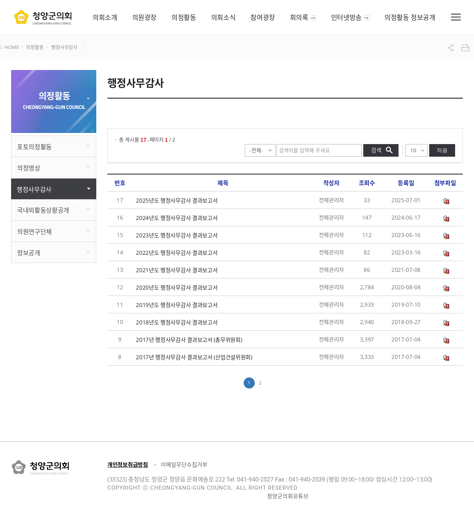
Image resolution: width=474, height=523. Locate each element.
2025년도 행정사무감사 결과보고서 (176, 200)
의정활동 (34, 47)
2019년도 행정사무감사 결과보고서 (176, 305)
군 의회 (42, 17)
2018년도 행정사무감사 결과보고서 (176, 322)
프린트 (466, 47)
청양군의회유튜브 (287, 496)
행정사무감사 (64, 47)
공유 (451, 47)
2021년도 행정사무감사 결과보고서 (176, 270)
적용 (442, 150)
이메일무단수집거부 (184, 464)
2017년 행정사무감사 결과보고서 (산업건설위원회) (194, 357)
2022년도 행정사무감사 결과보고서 (176, 252)
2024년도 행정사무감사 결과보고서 (176, 217)
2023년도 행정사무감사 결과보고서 (176, 235)
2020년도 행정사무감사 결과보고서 (176, 287)
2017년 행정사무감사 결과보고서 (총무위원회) (189, 339)
